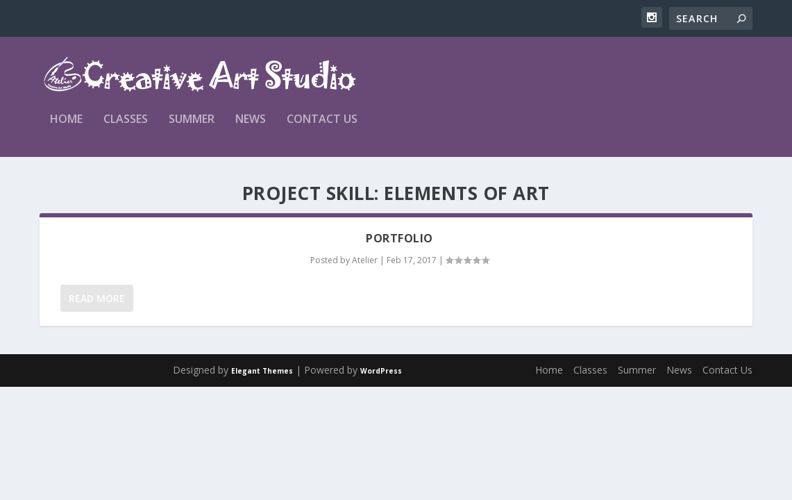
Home (66, 119)
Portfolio (399, 238)
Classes (125, 119)
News (250, 119)
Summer (191, 119)
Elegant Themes (262, 371)
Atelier (365, 260)
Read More (97, 298)
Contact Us (322, 119)
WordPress (381, 371)
